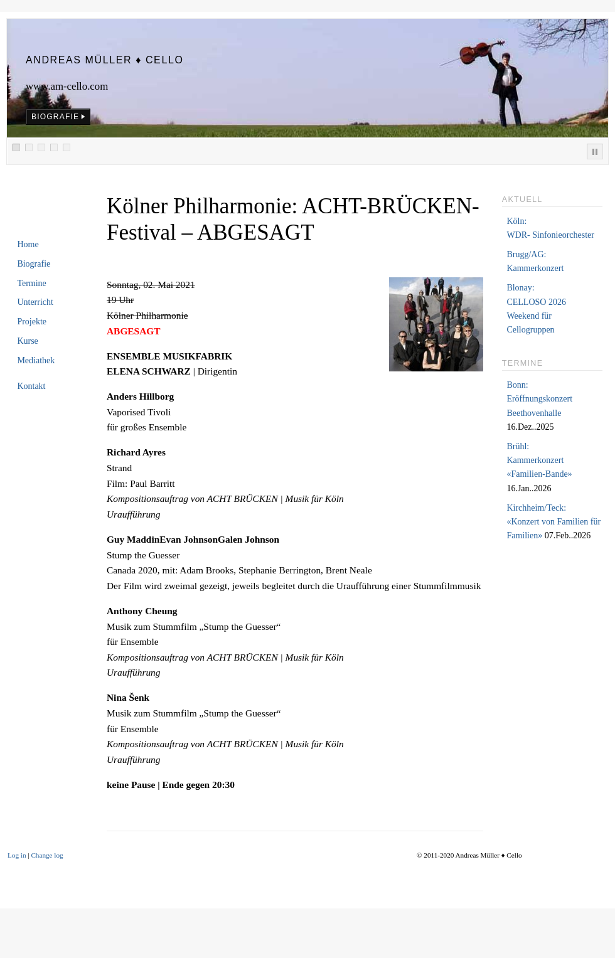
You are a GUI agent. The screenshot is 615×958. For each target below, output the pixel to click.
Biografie (33, 264)
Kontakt (31, 386)
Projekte (31, 321)
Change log (47, 855)
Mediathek (36, 360)
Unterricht (35, 302)
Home (27, 244)
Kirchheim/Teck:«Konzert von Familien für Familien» (553, 522)
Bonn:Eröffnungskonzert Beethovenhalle (539, 399)
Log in (17, 855)
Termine (31, 283)
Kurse (27, 341)
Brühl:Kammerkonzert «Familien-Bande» (539, 460)
